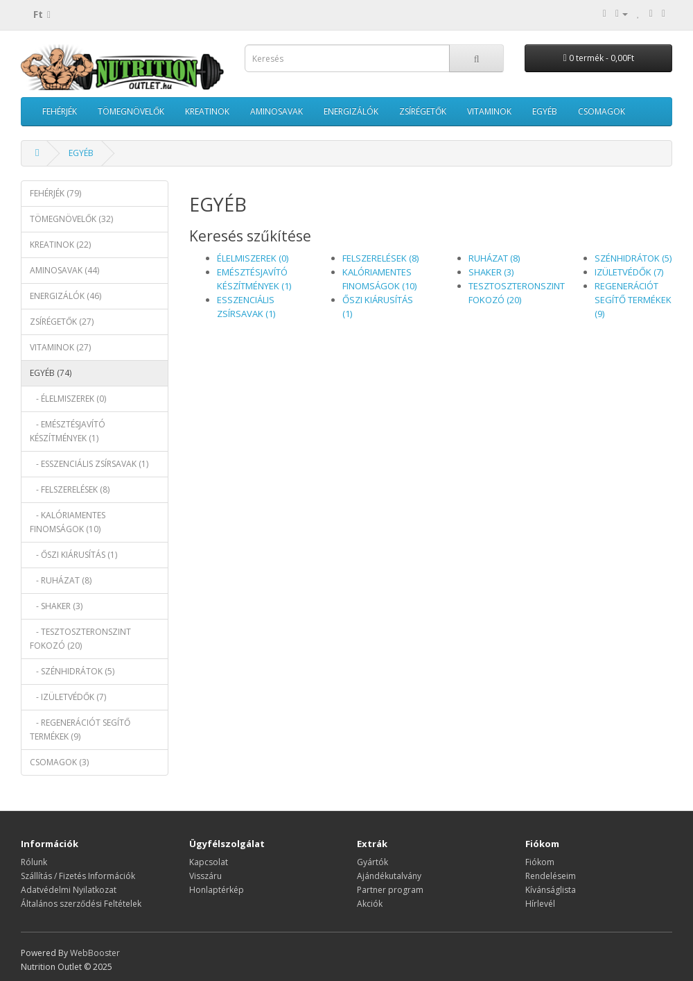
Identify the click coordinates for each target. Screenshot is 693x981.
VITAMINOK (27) (60, 347)
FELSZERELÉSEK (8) (380, 258)
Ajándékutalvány (389, 876)
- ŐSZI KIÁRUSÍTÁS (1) (73, 555)
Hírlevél (540, 904)
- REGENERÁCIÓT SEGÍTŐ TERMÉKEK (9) (80, 729)
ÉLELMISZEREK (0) (252, 258)
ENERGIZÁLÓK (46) (65, 296)
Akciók (370, 904)
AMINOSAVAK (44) (64, 270)
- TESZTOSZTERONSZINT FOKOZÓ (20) (80, 638)
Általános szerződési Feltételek (81, 904)
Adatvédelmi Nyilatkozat (68, 890)
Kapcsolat (208, 862)
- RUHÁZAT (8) (60, 580)
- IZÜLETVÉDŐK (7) (68, 697)
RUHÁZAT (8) (494, 258)
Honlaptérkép (216, 890)
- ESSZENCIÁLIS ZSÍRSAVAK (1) (89, 464)
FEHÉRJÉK (59, 111)
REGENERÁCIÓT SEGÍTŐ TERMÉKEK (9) (633, 300)
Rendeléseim (550, 876)
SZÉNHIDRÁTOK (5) (633, 258)
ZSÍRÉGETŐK (422, 111)
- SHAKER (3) (56, 606)
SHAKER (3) (491, 272)
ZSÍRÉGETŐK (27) (62, 321)
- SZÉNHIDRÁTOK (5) (72, 671)
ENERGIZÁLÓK (351, 111)
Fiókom (539, 862)
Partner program (390, 890)
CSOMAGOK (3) (59, 762)
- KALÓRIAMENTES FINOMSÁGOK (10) (67, 522)
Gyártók (372, 862)
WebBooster (95, 953)
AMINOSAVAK (276, 111)
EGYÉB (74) (50, 373)
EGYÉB (544, 111)
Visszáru (205, 876)
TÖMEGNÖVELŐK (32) (71, 219)
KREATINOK (207, 111)
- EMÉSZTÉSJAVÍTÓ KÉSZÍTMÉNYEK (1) (67, 431)
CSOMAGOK (601, 111)
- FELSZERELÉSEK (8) (69, 489)
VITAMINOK (489, 111)
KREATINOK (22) (60, 244)
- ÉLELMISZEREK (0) (68, 398)
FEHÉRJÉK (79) (55, 193)
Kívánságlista (550, 890)
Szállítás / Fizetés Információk (78, 876)
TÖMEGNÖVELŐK (131, 111)
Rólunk (34, 862)
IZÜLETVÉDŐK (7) (629, 272)
